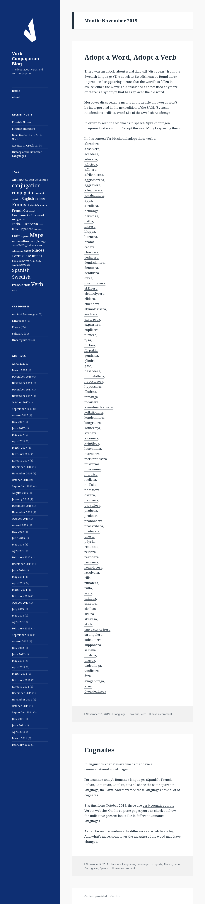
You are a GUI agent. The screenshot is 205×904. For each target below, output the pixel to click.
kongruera (92, 423)
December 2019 (22, 376)
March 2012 (19, 673)
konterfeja (92, 428)
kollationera (93, 412)
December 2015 (22, 505)
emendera (92, 304)
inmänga (91, 397)
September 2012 (22, 635)
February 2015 (21, 557)
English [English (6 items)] (27, 198)
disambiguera (94, 283)
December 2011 (22, 693)
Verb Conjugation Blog (25, 58)
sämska (90, 650)
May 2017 (18, 434)
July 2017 (18, 421)
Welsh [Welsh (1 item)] (15, 290)
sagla (88, 593)
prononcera (93, 521)
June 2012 (18, 654)
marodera (92, 454)
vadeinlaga (92, 665)
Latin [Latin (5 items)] (16, 236)
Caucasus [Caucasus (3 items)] (31, 179)
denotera (91, 268)
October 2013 (20, 602)
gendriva (91, 355)
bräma (89, 242)
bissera (89, 226)
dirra (88, 278)
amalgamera (94, 195)
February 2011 (21, 744)
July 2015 (18, 531)
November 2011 (22, 699)
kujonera (91, 438)
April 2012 (18, 667)
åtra (87, 676)
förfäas (89, 345)
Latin (177, 864)
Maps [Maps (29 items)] (36, 235)
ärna (88, 686)
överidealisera (95, 691)
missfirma (92, 464)
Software (17, 333)
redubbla (91, 547)
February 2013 (21, 628)
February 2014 (21, 596)
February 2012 (21, 680)
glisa (87, 366)
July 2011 (18, 719)
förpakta (91, 350)
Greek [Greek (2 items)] (41, 215)
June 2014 (18, 570)
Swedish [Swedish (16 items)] (21, 277)
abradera (91, 144)
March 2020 (19, 370)
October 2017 (20, 402)
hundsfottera (94, 376)
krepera (90, 433)
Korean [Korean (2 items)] (38, 229)
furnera (90, 335)
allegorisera (93, 190)
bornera (90, 237)
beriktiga (91, 216)
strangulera (93, 634)
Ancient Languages (24, 314)
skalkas (90, 609)
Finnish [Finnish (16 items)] (20, 204)
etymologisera (95, 309)
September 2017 (22, 409)
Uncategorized (21, 340)
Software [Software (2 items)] (24, 264)
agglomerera (94, 180)
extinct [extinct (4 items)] (40, 199)
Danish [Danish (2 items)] (40, 193)
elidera (89, 299)
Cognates (99, 749)
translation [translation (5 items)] (21, 285)
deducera (91, 257)
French (168, 864)
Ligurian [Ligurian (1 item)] (25, 236)
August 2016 (20, 493)
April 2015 (18, 551)
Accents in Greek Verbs (27, 145)
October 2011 (20, 706)
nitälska (90, 485)
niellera (90, 479)
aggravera (92, 185)
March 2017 (19, 447)
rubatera (91, 583)
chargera (91, 252)
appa (88, 200)
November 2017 (22, 396)
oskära (89, 495)
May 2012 (18, 660)
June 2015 (18, 538)
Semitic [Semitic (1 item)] (15, 265)
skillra (89, 614)
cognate (158, 864)
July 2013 (18, 609)
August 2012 (20, 641)
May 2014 (18, 576)
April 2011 (18, 731)
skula (88, 624)
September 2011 (22, 712)
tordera (90, 655)
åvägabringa (94, 681)
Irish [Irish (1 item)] (41, 224)
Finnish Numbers (23, 128)
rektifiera (91, 557)
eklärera (91, 288)
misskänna (92, 469)
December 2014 (22, 564)
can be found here (162, 76)
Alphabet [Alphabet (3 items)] (18, 179)
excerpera (92, 319)
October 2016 (20, 480)
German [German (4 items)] (29, 210)
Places (16, 327)
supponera (92, 645)
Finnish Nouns (21, 122)
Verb (143, 714)
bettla (88, 221)
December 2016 (22, 467)
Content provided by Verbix (102, 896)
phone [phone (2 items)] (27, 250)
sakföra (90, 598)
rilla (87, 578)
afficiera (90, 164)
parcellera (92, 505)
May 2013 (18, 615)
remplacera (93, 567)
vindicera (91, 671)
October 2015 (20, 518)
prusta (89, 536)
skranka (90, 619)
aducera (90, 159)
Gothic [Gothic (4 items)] (32, 215)
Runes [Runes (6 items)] (37, 256)
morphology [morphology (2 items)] (38, 241)
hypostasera (93, 381)
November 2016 (22, 473)
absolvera (92, 149)
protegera (92, 531)
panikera (91, 500)
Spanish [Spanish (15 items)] (21, 270)
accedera (91, 154)
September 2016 (22, 486)
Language (18, 320)
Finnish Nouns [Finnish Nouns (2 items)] (38, 205)
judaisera (91, 402)
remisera (91, 562)
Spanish (104, 868)
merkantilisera (95, 459)
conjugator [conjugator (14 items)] (23, 193)
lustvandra (92, 448)
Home (16, 90)
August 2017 (20, 415)
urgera (89, 660)
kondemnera (94, 417)
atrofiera (91, 206)
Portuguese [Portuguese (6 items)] (21, 256)
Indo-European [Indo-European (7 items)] (25, 223)
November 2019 (22, 383)
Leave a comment (161, 714)
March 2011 (19, 738)
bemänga (91, 211)
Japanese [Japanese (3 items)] (27, 229)
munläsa (91, 474)
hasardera (92, 371)
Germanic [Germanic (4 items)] (19, 215)
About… (17, 97)
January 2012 (20, 686)
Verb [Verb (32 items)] (37, 284)
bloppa (89, 231)
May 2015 (18, 544)
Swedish (134, 714)
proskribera (93, 526)
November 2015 (22, 512)
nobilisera (92, 490)
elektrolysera (94, 293)
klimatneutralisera (98, 407)
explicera (91, 330)
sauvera (90, 603)
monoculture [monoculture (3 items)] (21, 241)
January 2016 (20, 499)
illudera (90, 392)
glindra (89, 361)
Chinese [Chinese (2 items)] (43, 179)
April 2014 (18, 583)
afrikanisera (93, 175)
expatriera (92, 324)
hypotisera (92, 386)
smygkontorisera (97, 629)
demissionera (94, 262)
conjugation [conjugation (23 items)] (26, 185)
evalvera (91, 314)
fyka (87, 340)
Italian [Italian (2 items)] (16, 229)
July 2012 (18, 648)
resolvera (91, 572)
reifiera (90, 552)
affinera (90, 169)
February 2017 (21, 454)
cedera (89, 247)
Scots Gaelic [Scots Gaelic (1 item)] (35, 261)
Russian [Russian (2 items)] (17, 261)
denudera (91, 273)
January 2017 (20, 460)
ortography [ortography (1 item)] (17, 251)
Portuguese (91, 868)
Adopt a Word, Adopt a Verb (130, 57)
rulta (88, 588)
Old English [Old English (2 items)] (24, 245)
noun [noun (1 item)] (14, 245)
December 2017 (22, 389)
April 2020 (18, 363)
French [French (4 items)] (17, 210)
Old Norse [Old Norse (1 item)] (37, 245)
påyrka (89, 541)
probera (90, 510)
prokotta (91, 516)
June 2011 (18, 725)
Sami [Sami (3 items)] (25, 261)
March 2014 (19, 589)
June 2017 (18, 428)
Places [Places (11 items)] (38, 250)
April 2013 (18, 622)
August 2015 (20, 525)
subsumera (93, 640)
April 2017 (18, 441)
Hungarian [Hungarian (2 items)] (18, 219)
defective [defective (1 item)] (16, 199)
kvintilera (91, 443)
